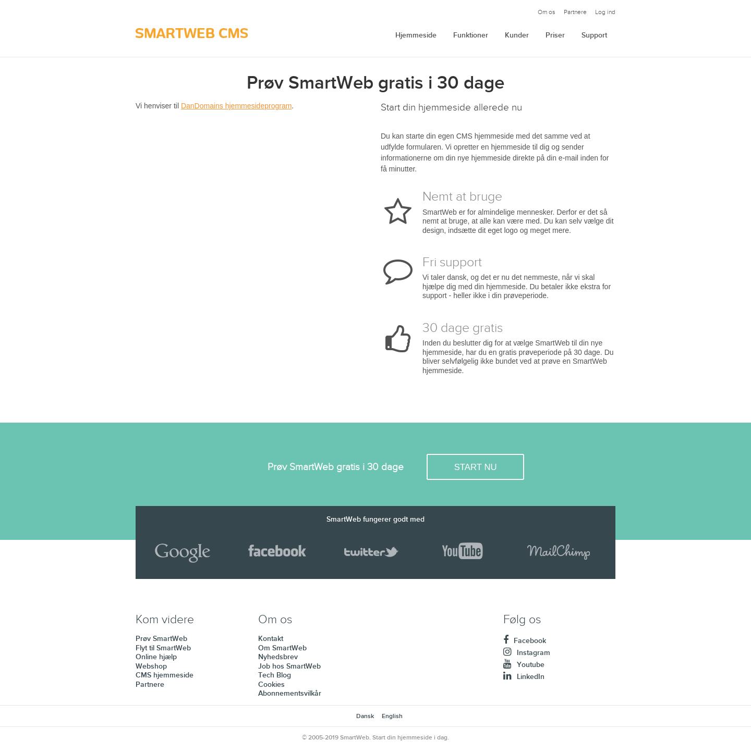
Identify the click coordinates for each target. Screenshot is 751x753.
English (392, 716)
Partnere (575, 12)
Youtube (523, 664)
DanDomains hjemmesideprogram (236, 106)
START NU (475, 467)
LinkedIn (523, 676)
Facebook (524, 640)
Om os (546, 12)
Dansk (365, 716)
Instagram (526, 652)
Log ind (605, 12)
